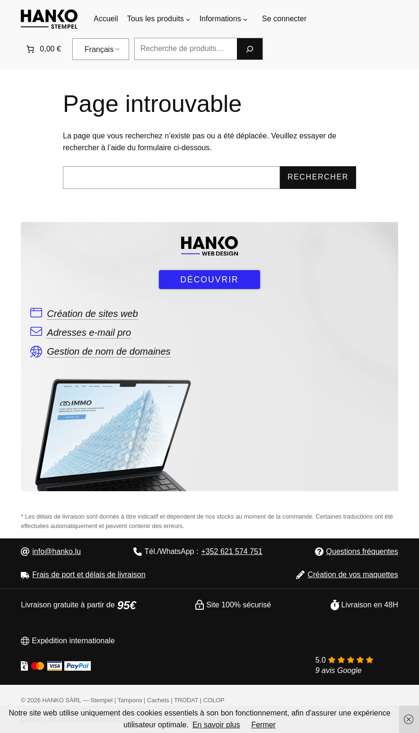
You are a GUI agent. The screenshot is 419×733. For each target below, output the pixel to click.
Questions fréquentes (362, 551)
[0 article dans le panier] (42, 49)
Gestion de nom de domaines (108, 351)
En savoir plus (216, 725)
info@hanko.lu (56, 551)
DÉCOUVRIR (209, 279)
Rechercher (318, 177)
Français (99, 49)
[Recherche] (249, 49)
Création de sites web (92, 313)
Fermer (263, 725)
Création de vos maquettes (352, 575)
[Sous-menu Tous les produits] (188, 19)
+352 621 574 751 (231, 551)
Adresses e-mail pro (89, 332)
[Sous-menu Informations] (245, 19)
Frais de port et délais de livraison (88, 575)
